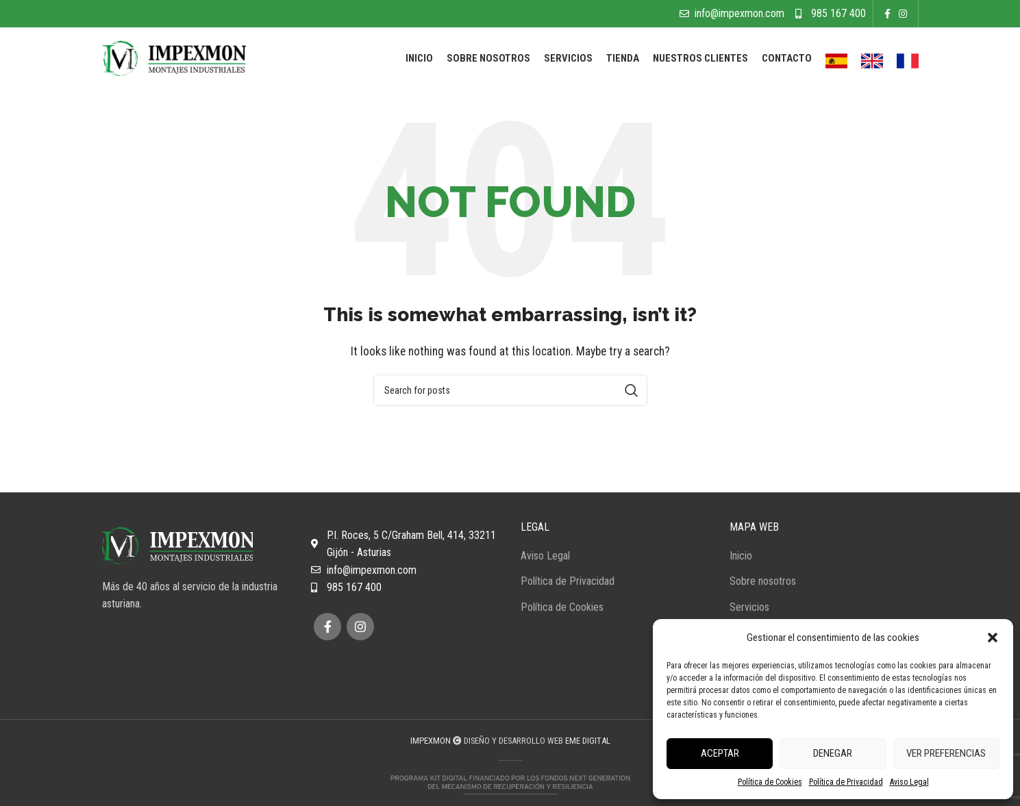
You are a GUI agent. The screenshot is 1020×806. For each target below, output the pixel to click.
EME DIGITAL (587, 740)
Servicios (749, 607)
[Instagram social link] (903, 14)
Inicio (741, 555)
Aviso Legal (909, 782)
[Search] (510, 390)
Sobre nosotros (763, 581)
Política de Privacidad (846, 782)
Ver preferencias (946, 753)
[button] (992, 637)
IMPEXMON (430, 740)
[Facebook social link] (887, 14)
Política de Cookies (770, 782)
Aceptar (720, 753)
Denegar (832, 753)
